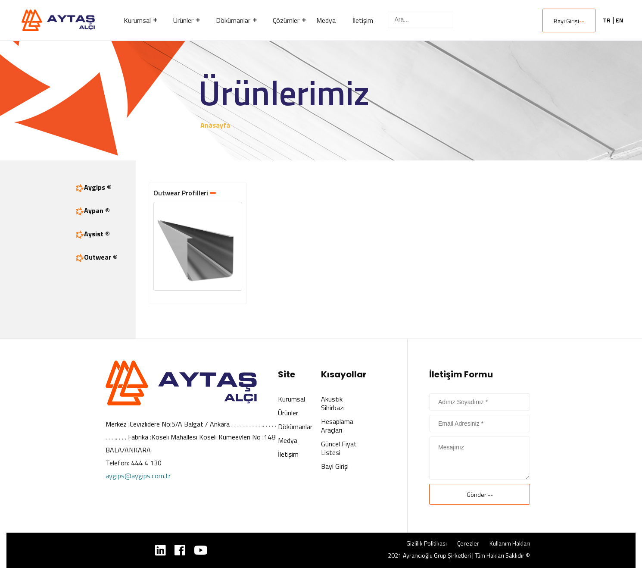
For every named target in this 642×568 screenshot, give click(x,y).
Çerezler (468, 543)
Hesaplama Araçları (337, 425)
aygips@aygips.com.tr (138, 476)
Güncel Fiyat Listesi (339, 448)
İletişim (288, 454)
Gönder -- (480, 494)
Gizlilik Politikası (426, 543)
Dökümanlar (295, 426)
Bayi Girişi (569, 20)
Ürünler (288, 413)
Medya (287, 440)
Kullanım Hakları (509, 543)
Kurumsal (291, 399)
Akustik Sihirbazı (333, 403)
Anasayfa (215, 125)
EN (619, 20)
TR (607, 20)
